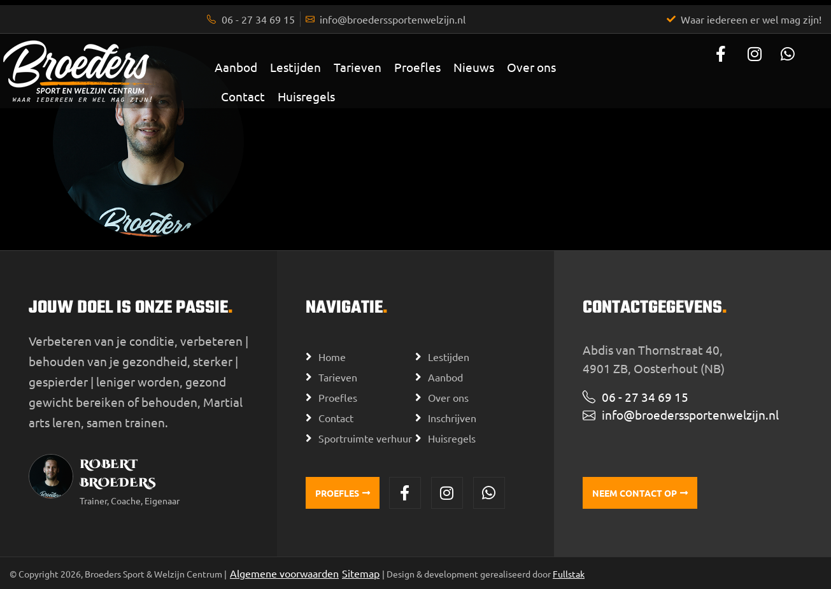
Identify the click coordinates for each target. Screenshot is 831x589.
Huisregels (306, 96)
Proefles (417, 67)
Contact (243, 96)
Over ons (531, 67)
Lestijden (295, 67)
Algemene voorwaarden (284, 573)
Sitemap (361, 573)
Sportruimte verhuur (365, 438)
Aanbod (236, 67)
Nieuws (473, 67)
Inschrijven (452, 417)
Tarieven (357, 67)
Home (332, 356)
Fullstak (569, 573)
